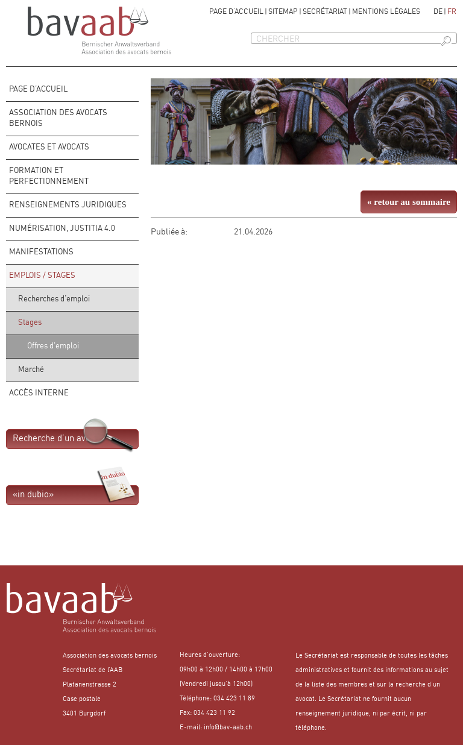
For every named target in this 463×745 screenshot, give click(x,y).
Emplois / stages (42, 276)
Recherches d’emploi (54, 299)
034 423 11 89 (234, 699)
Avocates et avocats (49, 147)
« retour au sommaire (408, 202)
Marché (31, 370)
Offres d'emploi (53, 346)
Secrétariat (325, 12)
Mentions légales (386, 12)
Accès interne (39, 393)
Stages (30, 323)
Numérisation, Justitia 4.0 (62, 229)
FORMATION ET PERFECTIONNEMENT (49, 176)
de (438, 12)
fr (451, 12)
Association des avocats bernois (58, 118)
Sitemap (283, 12)
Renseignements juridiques (68, 205)
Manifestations (41, 252)
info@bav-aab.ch (228, 728)
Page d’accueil (236, 12)
